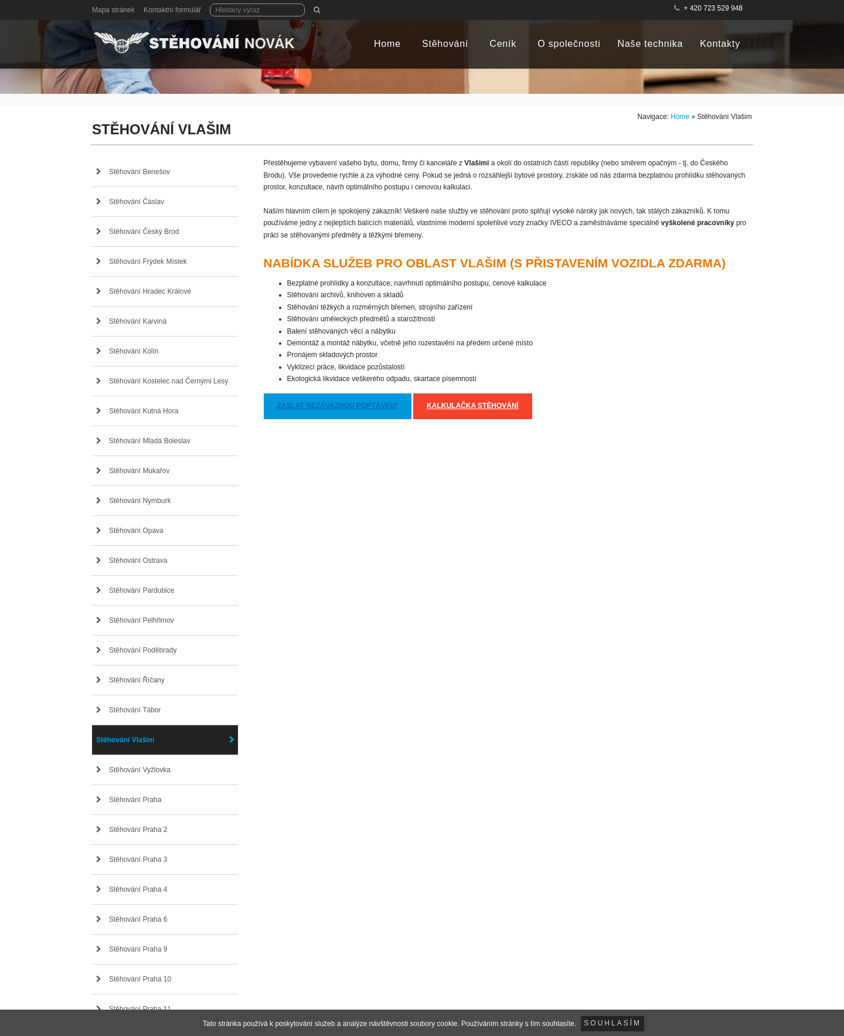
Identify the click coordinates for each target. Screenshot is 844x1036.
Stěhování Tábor (135, 710)
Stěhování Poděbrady (142, 650)
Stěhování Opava (136, 531)
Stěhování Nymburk (140, 501)
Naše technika (650, 44)
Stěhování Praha (135, 800)
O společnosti (568, 44)
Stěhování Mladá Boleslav (149, 441)
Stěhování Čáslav (136, 202)
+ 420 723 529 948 (713, 8)
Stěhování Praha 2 (138, 830)
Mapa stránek (113, 10)
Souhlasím (612, 1023)
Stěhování (445, 44)
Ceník (502, 44)
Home (387, 44)
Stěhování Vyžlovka (140, 770)
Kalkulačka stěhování (473, 406)
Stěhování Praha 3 (138, 859)
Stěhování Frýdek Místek (148, 261)
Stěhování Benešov (139, 172)
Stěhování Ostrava (138, 560)
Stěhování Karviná (137, 321)
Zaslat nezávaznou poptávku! (337, 406)
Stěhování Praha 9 (138, 949)
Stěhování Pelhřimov (141, 620)
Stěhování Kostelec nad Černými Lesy (168, 381)
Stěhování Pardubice (141, 590)
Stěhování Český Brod (144, 231)
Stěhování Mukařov (139, 471)
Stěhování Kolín (134, 351)
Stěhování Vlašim (125, 740)
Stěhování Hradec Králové (150, 291)
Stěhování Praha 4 (138, 889)
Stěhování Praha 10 (140, 979)
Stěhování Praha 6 (138, 919)
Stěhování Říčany (137, 680)
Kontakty (720, 44)
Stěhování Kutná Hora (143, 411)
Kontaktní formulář (172, 10)
